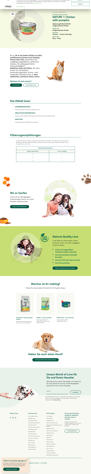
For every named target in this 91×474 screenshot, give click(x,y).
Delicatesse (48, 437)
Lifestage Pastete (31, 431)
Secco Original (49, 416)
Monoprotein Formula (32, 420)
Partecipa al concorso (11, 469)
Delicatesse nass (49, 439)
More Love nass (49, 448)
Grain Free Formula (32, 425)
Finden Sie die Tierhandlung (19, 206)
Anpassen (80, 7)
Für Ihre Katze (50, 413)
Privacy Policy (56, 400)
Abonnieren (75, 392)
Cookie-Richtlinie (37, 10)
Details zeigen (20, 14)
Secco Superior (49, 418)
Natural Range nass (32, 447)
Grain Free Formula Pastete (33, 436)
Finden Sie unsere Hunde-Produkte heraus (45, 359)
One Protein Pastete (32, 433)
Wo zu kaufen (16, 85)
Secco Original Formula (33, 416)
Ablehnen (80, 11)
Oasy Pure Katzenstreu (51, 452)
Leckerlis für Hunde (32, 449)
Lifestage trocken (31, 418)
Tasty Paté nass (31, 440)
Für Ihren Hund (32, 413)
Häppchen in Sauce (50, 428)
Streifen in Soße (31, 442)
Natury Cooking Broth (50, 444)
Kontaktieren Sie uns (31, 85)
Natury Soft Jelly (31, 444)
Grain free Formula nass (33, 438)
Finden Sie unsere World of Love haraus (65, 268)
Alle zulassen (80, 3)
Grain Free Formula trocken (33, 427)
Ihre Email (48, 391)
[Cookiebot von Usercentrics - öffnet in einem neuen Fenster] (8, 14)
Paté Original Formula (32, 429)
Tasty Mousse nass (50, 433)
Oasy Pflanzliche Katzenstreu (52, 455)
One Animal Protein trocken (34, 422)
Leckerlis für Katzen (50, 450)
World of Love (14, 413)
